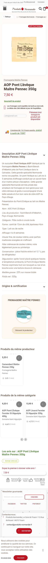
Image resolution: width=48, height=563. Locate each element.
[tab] (24, 155)
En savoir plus (6, 558)
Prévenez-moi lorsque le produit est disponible (35, 115)
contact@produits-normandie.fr (19, 525)
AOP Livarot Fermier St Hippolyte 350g (35, 412)
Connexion (41, 2)
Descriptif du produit (12, 101)
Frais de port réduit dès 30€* (13, 2)
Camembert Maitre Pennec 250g (10, 365)
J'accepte (20, 558)
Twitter (23, 504)
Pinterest (36, 504)
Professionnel (29, 2)
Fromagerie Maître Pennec (16, 80)
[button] (7, 17)
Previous (21, 439)
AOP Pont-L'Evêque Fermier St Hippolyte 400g (11, 413)
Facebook (12, 504)
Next (25, 439)
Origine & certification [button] (14, 286)
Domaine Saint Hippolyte (12, 419)
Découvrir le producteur (24, 330)
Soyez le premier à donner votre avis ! (18, 468)
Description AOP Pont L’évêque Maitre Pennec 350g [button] (19, 155)
